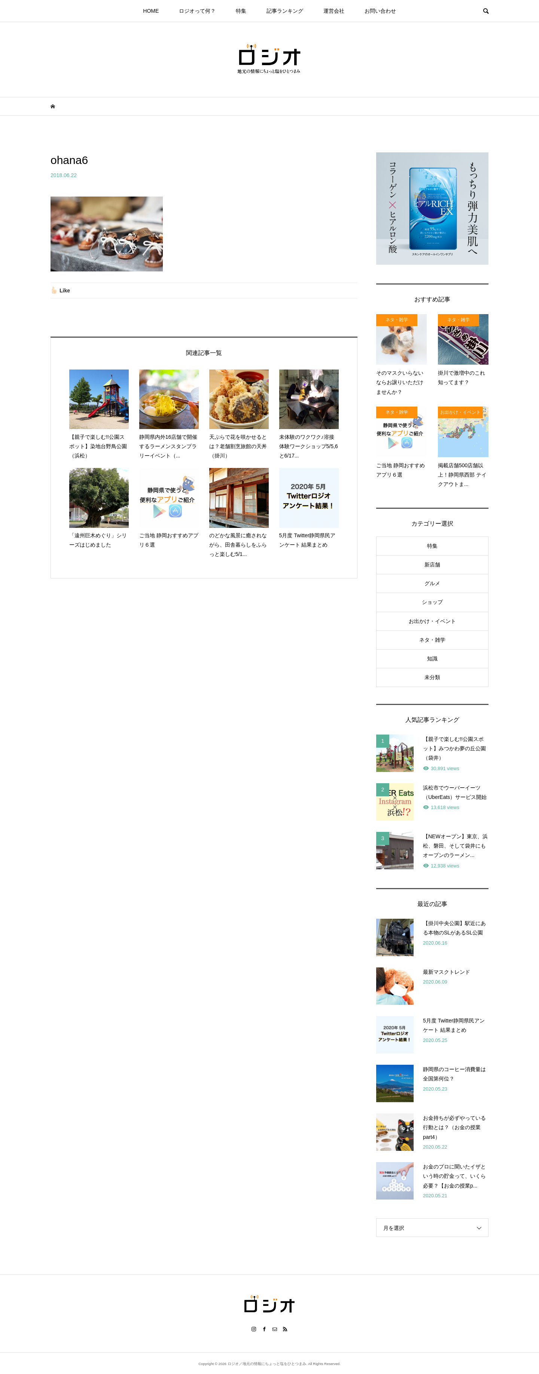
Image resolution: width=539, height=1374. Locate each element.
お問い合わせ (380, 11)
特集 (241, 11)
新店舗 (432, 565)
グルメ (432, 583)
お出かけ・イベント (432, 621)
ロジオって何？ (197, 11)
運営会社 (333, 11)
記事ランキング (285, 11)
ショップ (432, 602)
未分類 (432, 677)
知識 (432, 659)
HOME (151, 11)
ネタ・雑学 (432, 640)
